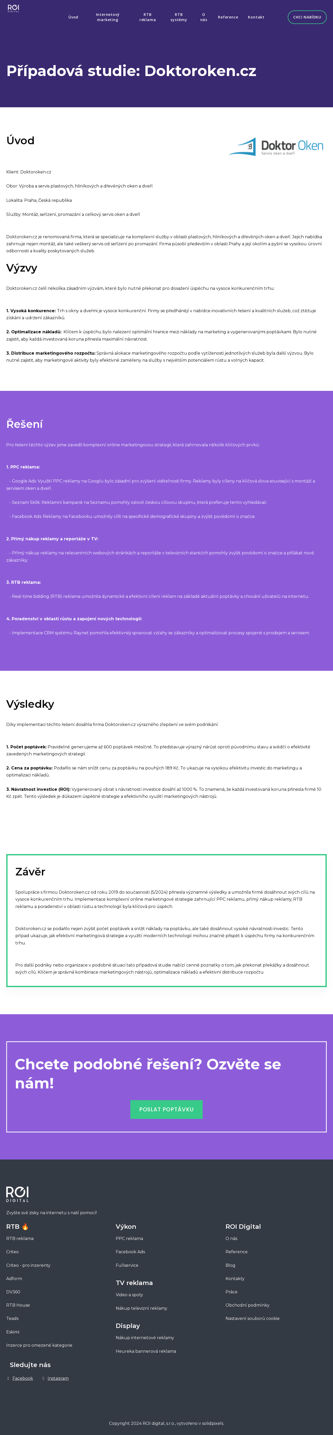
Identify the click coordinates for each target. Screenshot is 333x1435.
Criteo (12, 1249)
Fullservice (127, 1262)
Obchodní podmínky (248, 1302)
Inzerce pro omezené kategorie (39, 1342)
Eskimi (12, 1329)
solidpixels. (213, 1420)
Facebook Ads (130, 1249)
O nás (231, 1236)
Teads (12, 1316)
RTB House (18, 1302)
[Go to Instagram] (55, 1376)
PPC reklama (129, 1236)
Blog (230, 1262)
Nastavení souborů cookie (253, 1316)
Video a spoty (129, 1292)
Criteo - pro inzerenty (28, 1262)
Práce (232, 1289)
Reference (237, 1249)
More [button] (251, 15)
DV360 (13, 1289)
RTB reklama (20, 1236)
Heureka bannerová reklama (146, 1348)
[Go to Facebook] (19, 1376)
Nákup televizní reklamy (141, 1305)
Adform (14, 1276)
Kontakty (235, 1276)
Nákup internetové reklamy (145, 1335)
